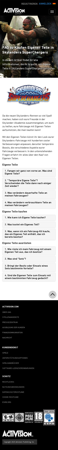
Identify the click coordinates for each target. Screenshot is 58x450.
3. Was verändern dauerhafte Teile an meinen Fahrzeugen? (26, 194)
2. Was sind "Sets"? (15, 259)
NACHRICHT (7, 338)
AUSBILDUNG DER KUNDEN (13, 327)
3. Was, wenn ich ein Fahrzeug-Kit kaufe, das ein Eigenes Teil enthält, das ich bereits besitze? (27, 234)
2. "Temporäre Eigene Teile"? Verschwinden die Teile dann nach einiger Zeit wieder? (28, 183)
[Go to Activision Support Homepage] (16, 12)
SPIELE (5, 353)
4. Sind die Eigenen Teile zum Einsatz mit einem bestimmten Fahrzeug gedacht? (28, 277)
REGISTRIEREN (29, 4)
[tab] (29, 172)
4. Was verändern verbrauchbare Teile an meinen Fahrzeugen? (28, 204)
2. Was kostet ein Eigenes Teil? (22, 224)
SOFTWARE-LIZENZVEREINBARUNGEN (18, 368)
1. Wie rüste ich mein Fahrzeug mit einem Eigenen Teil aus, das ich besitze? (28, 250)
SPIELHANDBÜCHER (10, 363)
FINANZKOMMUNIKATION (12, 333)
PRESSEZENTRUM (10, 322)
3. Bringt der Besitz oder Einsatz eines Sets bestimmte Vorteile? (26, 267)
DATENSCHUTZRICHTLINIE (13, 392)
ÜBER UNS (6, 312)
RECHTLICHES (8, 382)
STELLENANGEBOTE (10, 317)
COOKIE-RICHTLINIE (10, 397)
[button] (54, 3)
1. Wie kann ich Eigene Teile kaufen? (25, 217)
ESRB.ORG (6, 402)
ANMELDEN (45, 4)
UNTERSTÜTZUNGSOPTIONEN (15, 358)
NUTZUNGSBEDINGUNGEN (13, 387)
